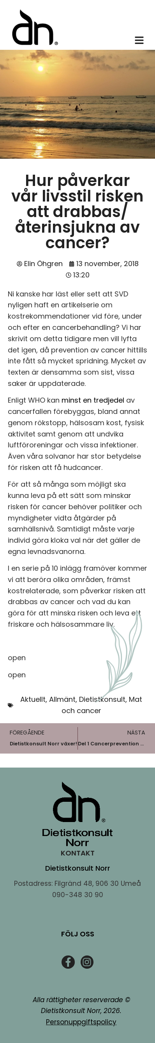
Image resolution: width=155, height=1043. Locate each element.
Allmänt (62, 699)
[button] (139, 41)
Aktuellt (33, 699)
